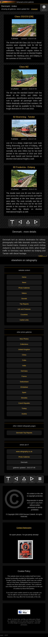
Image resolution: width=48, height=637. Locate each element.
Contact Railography (24, 528)
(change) (34, 9)
